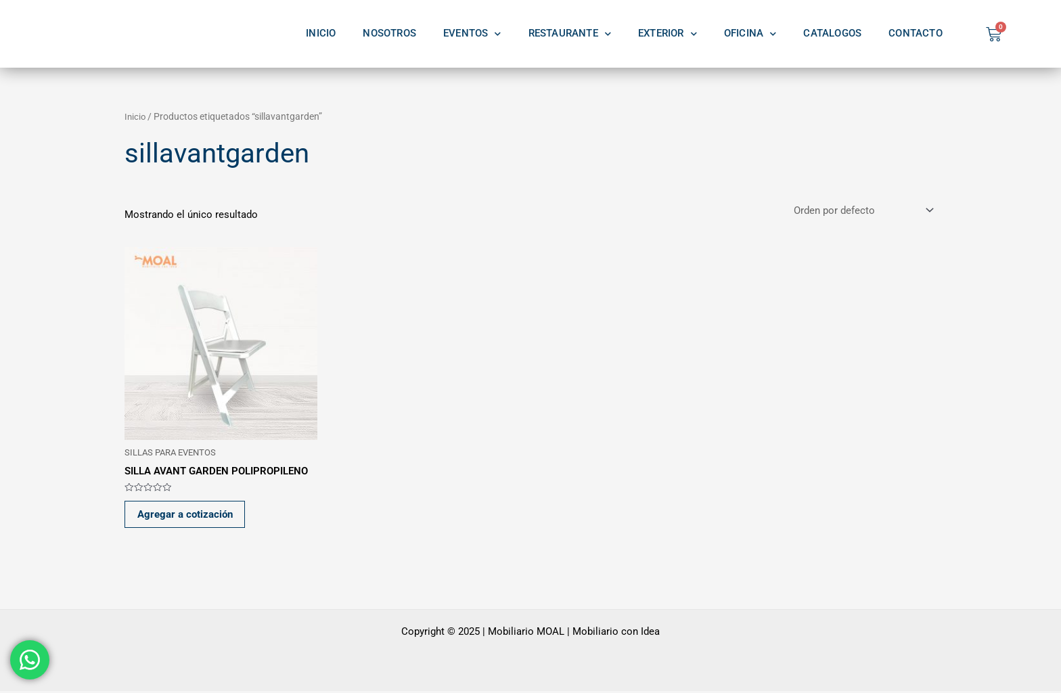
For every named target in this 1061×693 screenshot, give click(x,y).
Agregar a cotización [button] (186, 516)
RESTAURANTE (569, 34)
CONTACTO (915, 33)
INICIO (321, 33)
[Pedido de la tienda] (862, 211)
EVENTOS (472, 34)
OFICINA (750, 34)
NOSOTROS (389, 33)
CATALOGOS (832, 33)
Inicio (136, 116)
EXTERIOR (667, 34)
